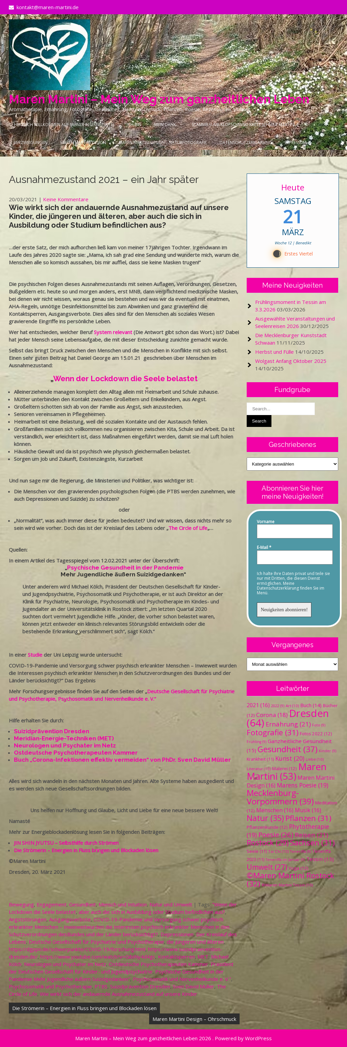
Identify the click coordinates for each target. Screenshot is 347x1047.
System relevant (113, 332)
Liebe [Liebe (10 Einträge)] (315, 759)
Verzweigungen (30, 142)
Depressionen (177, 934)
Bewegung (21, 904)
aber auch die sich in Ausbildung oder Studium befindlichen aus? (152, 911)
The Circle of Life (187, 528)
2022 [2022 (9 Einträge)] (277, 705)
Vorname (265, 521)
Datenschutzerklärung (246, 142)
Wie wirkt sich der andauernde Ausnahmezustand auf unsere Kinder (118, 993)
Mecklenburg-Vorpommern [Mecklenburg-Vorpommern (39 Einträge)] (280, 797)
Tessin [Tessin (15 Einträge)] (320, 859)
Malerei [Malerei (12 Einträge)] (284, 768)
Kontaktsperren (176, 956)
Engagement (51, 904)
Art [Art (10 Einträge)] (292, 705)
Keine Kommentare (65, 199)
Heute (292, 187)
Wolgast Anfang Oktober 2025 (290, 360)
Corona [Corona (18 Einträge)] (272, 715)
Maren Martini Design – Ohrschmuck (194, 1018)
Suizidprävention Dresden (51, 731)
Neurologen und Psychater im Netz (65, 745)
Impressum (295, 142)
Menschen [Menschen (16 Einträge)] (274, 810)
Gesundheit (82, 904)
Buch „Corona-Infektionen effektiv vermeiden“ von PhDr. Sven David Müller (122, 759)
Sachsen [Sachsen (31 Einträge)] (312, 842)
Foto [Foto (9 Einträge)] (318, 725)
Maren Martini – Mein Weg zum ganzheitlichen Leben (159, 99)
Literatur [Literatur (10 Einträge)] (259, 768)
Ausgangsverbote (70, 919)
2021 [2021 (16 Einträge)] (258, 705)
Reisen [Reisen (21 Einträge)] (311, 834)
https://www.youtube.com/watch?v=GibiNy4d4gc (97, 956)
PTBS (101, 986)
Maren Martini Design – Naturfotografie (163, 142)
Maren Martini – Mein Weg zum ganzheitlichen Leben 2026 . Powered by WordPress (173, 1038)
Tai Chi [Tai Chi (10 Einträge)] (278, 851)
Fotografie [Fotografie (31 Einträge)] (273, 732)
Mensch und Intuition (123, 904)
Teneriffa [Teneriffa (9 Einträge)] (300, 851)
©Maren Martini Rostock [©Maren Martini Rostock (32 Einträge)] (290, 879)
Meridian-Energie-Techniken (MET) (64, 738)
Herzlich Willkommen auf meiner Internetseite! (64, 124)
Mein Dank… (166, 124)
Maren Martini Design (83, 142)
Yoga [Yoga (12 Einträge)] (298, 868)
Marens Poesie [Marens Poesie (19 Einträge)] (302, 785)
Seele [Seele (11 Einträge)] (257, 851)
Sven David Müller (193, 986)
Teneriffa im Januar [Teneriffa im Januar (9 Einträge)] (285, 859)
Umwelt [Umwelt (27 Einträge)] (267, 867)
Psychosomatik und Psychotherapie (50, 986)
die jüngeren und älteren (195, 941)
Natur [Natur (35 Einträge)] (265, 818)
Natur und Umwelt (170, 904)
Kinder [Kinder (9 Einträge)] (327, 750)
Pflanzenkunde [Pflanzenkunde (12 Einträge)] (267, 827)
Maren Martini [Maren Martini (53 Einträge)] (287, 771)
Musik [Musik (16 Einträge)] (308, 810)
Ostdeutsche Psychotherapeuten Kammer (76, 752)
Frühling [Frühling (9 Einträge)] (256, 741)
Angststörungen (27, 919)
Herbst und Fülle (274, 351)
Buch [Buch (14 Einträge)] (311, 705)
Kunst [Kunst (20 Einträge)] (289, 758)
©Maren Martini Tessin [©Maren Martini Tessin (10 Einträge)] (287, 884)
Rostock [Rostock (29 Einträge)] (268, 842)
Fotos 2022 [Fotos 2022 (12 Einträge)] (316, 734)
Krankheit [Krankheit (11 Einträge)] (260, 759)
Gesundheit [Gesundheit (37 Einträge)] (288, 749)
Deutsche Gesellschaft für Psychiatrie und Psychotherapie (96, 941)
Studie (35, 654)
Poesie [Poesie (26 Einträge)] (275, 834)
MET (203, 956)
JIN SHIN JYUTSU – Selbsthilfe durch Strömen (66, 842)
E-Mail (264, 547)
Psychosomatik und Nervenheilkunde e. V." (182, 979)
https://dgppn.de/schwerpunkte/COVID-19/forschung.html (77, 949)
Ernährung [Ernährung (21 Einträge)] (288, 724)
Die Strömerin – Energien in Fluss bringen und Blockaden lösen (86, 850)
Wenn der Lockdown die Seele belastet (125, 378)
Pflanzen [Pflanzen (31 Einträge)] (308, 818)
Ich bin (134, 124)
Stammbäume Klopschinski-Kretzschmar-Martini (243, 124)
